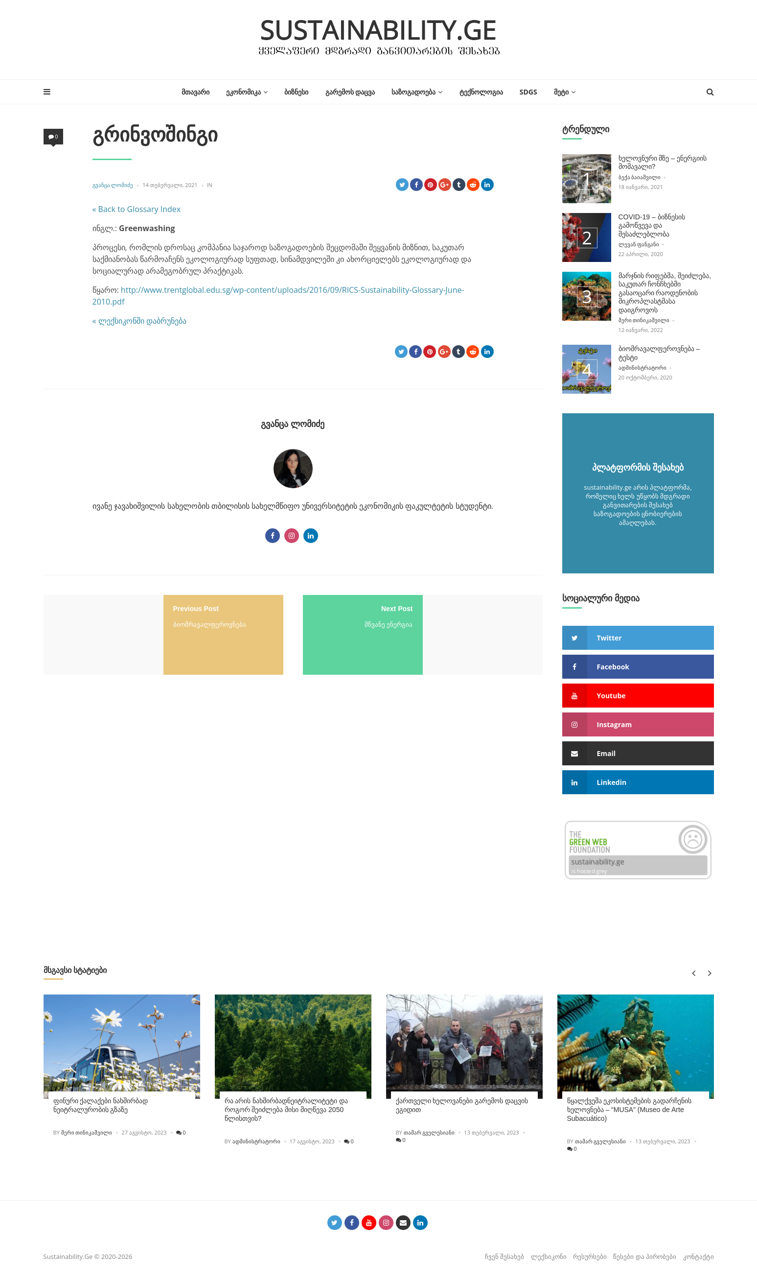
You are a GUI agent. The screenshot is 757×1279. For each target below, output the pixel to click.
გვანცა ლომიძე (113, 185)
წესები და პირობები (644, 1255)
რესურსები (590, 1255)
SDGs (528, 91)
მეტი (561, 91)
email (589, 752)
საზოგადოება (413, 91)
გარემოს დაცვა (350, 91)
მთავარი (195, 91)
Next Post (397, 609)
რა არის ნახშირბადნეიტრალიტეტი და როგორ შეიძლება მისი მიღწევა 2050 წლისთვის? (286, 1108)
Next (708, 972)
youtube (594, 695)
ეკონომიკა (243, 91)
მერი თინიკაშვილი (644, 319)
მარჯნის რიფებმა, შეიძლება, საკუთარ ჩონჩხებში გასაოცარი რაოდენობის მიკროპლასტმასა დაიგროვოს (665, 292)
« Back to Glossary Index (136, 209)
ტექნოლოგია (481, 91)
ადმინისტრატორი (642, 366)
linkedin (594, 781)
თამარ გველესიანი (429, 1131)
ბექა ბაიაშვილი (640, 176)
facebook (596, 666)
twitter (592, 637)
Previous (693, 972)
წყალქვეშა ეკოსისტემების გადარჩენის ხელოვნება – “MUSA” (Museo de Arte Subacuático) (629, 1108)
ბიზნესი (296, 91)
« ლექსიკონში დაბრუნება (139, 320)
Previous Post (196, 609)
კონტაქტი (698, 1255)
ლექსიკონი (549, 1255)
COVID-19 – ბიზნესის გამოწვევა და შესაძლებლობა (652, 225)
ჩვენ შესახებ (504, 1255)
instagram (597, 723)
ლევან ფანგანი (639, 243)
